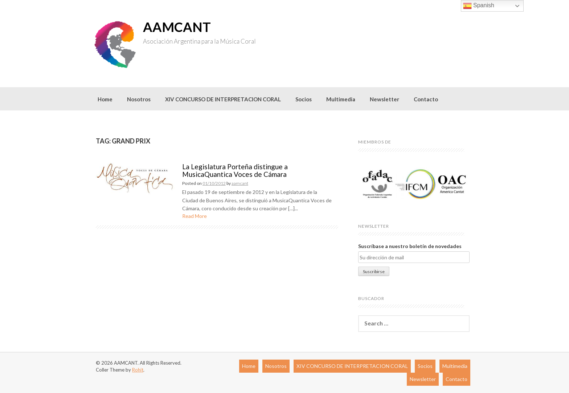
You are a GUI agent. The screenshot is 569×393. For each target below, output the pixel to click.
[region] (414, 184)
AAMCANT (177, 27)
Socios (303, 99)
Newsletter (384, 99)
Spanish (478, 5)
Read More (194, 216)
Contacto (426, 99)
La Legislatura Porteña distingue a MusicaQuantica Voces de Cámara (235, 170)
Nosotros (139, 99)
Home (105, 99)
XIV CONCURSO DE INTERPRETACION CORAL (223, 99)
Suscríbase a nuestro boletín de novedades (410, 246)
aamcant (240, 183)
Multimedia (340, 99)
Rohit (137, 370)
